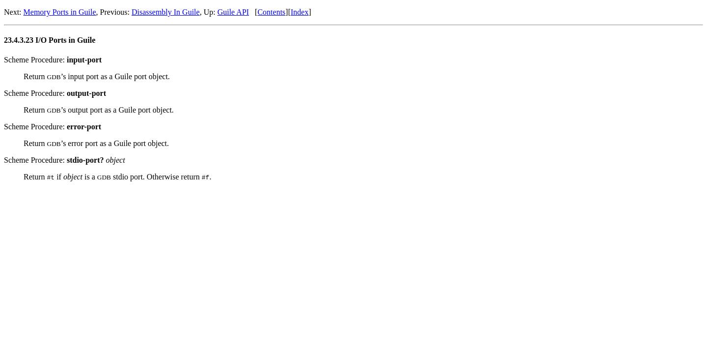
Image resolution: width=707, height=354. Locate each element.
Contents (271, 12)
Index (299, 12)
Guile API (233, 12)
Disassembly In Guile (166, 12)
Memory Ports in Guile (60, 12)
